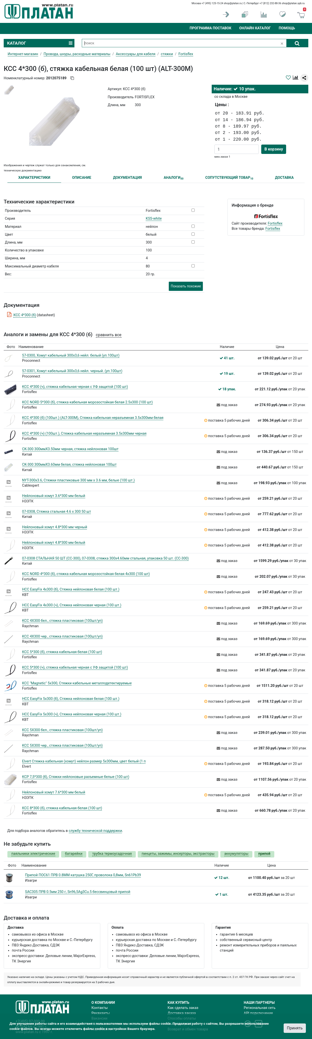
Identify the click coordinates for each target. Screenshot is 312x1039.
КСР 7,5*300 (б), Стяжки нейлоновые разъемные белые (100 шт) (75, 777)
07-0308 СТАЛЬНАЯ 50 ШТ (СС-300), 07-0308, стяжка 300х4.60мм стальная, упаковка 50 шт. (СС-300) (105, 558)
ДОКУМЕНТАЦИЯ (127, 178)
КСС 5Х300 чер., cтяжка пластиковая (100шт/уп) (62, 745)
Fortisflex (275, 223)
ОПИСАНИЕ (81, 178)
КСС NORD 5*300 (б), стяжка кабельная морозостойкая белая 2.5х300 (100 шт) (87, 402)
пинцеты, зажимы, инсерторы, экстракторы (178, 854)
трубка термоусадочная (112, 854)
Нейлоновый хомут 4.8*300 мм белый (53, 543)
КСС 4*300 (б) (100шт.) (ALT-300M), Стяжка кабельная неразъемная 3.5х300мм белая (93, 418)
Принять (295, 1028)
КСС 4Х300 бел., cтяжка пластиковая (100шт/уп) (62, 621)
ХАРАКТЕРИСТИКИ (34, 178)
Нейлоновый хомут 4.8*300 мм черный (54, 527)
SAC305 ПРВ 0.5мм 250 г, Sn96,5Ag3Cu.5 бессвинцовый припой (77, 892)
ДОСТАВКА (284, 178)
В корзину (273, 149)
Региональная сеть (260, 1008)
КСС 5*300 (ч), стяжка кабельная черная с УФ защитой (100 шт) (75, 667)
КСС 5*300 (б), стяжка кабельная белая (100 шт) (62, 652)
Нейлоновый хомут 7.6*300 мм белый (53, 792)
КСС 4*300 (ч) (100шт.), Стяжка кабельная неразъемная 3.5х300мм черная (84, 433)
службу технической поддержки (95, 831)
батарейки (73, 854)
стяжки (167, 54)
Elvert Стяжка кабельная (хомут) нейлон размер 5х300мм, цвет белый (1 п (84, 761)
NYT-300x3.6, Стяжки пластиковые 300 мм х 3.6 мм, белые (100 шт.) (78, 480)
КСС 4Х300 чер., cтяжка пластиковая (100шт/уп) (62, 636)
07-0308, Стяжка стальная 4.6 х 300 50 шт (56, 512)
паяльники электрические (33, 854)
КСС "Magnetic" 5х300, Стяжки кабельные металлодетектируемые (77, 683)
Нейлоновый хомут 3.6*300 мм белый (53, 496)
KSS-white (154, 218)
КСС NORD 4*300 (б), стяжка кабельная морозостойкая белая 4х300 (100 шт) (86, 574)
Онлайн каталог (255, 28)
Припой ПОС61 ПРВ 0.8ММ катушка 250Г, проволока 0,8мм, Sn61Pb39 (83, 875)
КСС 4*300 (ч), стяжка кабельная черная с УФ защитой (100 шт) (75, 387)
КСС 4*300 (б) (24, 315)
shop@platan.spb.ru (293, 3)
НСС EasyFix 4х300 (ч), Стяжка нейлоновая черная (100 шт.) (71, 605)
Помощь (287, 28)
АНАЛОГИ (173, 178)
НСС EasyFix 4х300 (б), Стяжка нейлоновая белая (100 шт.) (71, 589)
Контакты (99, 1008)
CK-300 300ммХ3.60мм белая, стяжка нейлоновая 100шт (69, 464)
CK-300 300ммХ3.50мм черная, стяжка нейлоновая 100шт (70, 449)
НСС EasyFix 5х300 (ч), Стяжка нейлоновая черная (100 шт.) (71, 714)
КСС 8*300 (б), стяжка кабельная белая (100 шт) (62, 808)
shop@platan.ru (233, 3)
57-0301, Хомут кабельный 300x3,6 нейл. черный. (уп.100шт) (72, 371)
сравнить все (108, 334)
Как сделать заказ (183, 1008)
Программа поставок (210, 28)
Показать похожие (186, 286)
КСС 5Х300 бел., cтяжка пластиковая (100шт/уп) (62, 730)
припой (264, 854)
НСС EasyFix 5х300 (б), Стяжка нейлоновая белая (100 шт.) (71, 699)
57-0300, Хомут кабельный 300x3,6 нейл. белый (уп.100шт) (71, 355)
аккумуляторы (236, 854)
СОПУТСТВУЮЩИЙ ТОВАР (229, 178)
